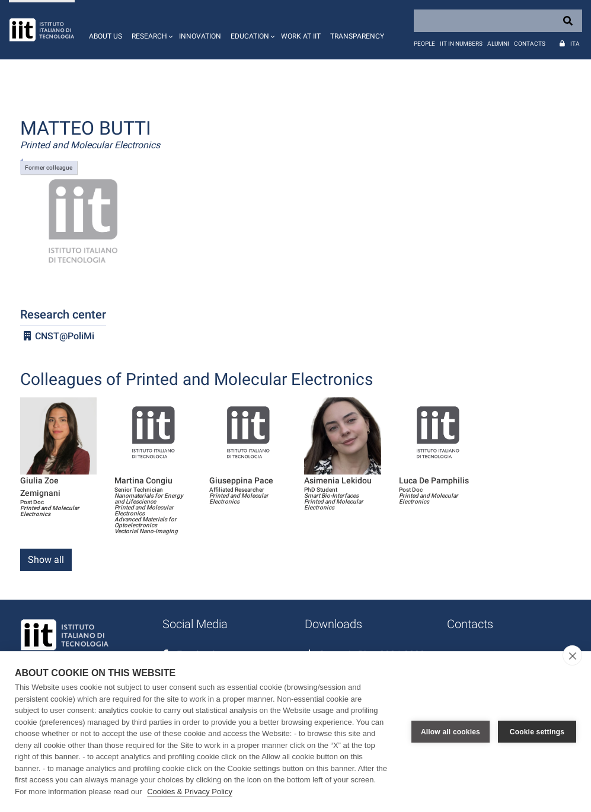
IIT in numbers (461, 43)
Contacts (529, 43)
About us (105, 36)
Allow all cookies (450, 732)
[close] (572, 655)
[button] (150, 29)
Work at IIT (301, 36)
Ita (575, 43)
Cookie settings (537, 732)
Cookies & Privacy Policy (189, 791)
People (424, 43)
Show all (46, 559)
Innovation (200, 36)
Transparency (357, 36)
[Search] (498, 20)
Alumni (498, 43)
